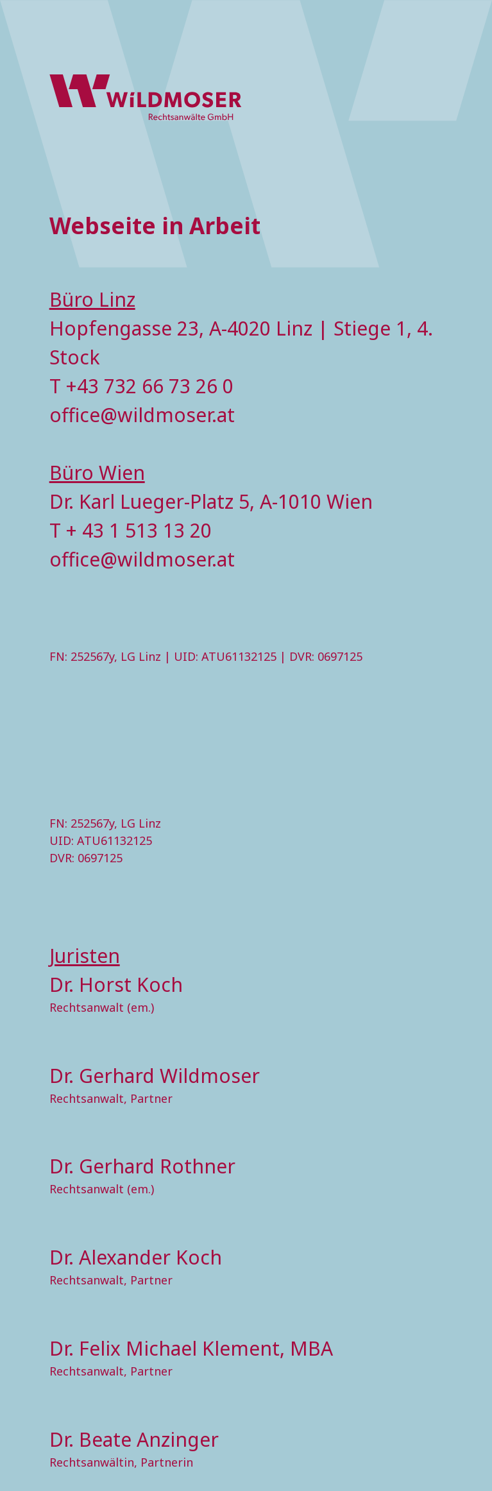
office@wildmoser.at (142, 415)
